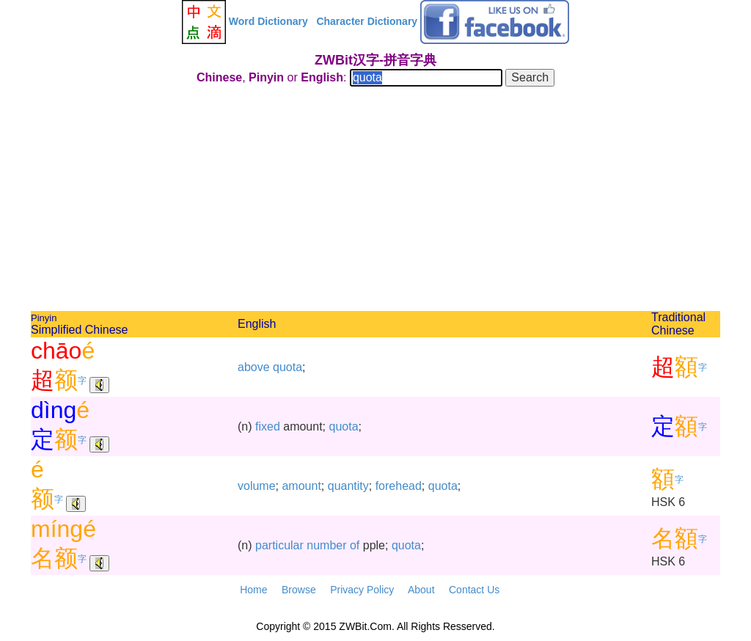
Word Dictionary (268, 21)
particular (279, 545)
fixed (267, 426)
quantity (348, 486)
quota (287, 367)
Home (253, 590)
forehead (399, 486)
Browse (299, 590)
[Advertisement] (375, 201)
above (254, 367)
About (421, 590)
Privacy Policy (362, 590)
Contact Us (474, 590)
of (354, 545)
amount (301, 486)
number (326, 545)
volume (257, 486)
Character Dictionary (366, 21)
